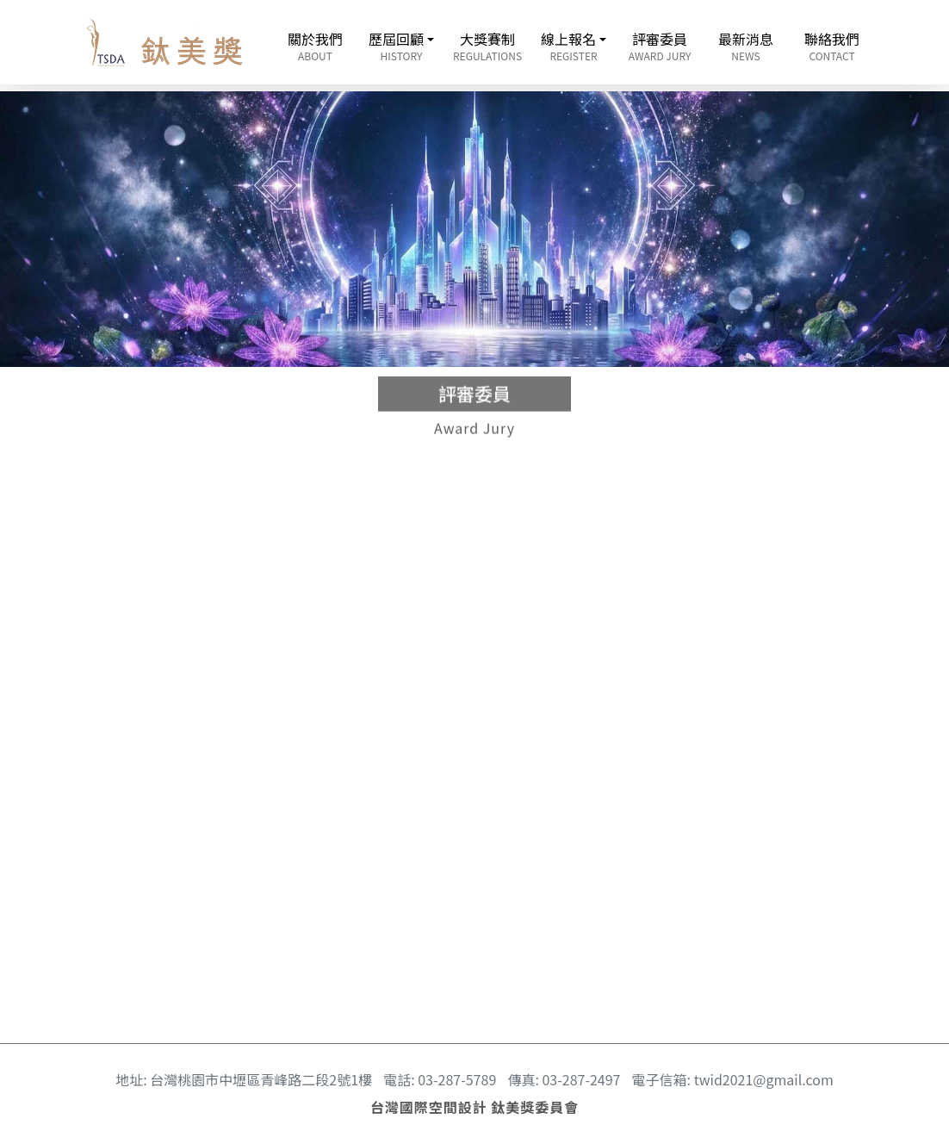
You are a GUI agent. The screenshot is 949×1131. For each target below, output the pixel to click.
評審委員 (659, 45)
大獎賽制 (487, 45)
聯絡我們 (832, 45)
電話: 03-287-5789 (439, 1079)
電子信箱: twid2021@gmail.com (733, 1079)
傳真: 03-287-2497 (563, 1079)
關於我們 (315, 45)
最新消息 (745, 45)
